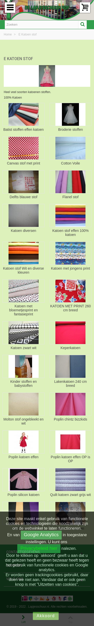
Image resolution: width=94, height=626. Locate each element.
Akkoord (46, 616)
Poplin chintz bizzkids (70, 419)
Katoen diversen (23, 231)
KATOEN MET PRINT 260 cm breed (70, 308)
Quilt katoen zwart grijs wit (70, 495)
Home (8, 34)
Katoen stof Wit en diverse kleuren (23, 270)
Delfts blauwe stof (23, 197)
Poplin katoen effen (23, 457)
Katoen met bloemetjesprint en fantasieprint (23, 310)
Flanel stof (70, 197)
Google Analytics (41, 534)
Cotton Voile (70, 163)
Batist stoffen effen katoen (23, 130)
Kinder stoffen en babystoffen (23, 384)
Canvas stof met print (23, 163)
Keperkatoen (70, 348)
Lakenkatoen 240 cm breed (70, 384)
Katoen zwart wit (23, 348)
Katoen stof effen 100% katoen (70, 233)
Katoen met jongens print (70, 268)
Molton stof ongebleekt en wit (24, 421)
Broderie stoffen (70, 130)
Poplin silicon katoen (24, 495)
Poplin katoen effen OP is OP (70, 459)
